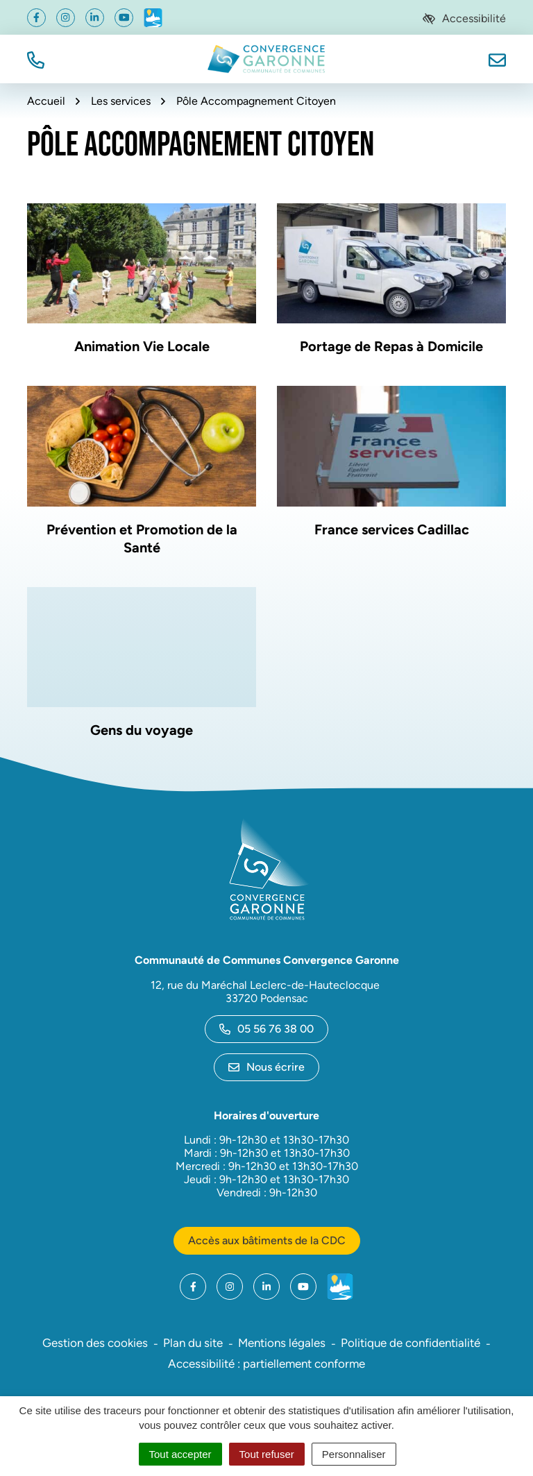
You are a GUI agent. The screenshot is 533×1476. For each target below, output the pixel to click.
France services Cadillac (391, 529)
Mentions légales (281, 1343)
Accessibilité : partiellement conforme (266, 1364)
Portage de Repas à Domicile (391, 346)
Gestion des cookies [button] (95, 1343)
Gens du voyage (141, 730)
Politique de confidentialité (410, 1343)
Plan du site (193, 1343)
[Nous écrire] (497, 58)
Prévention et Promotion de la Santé (141, 538)
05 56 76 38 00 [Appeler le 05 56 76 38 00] (266, 1028)
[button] (35, 58)
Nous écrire (266, 1067)
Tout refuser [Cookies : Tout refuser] (266, 1454)
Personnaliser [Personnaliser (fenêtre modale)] (354, 1454)
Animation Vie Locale (142, 346)
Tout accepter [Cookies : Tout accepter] (180, 1454)
